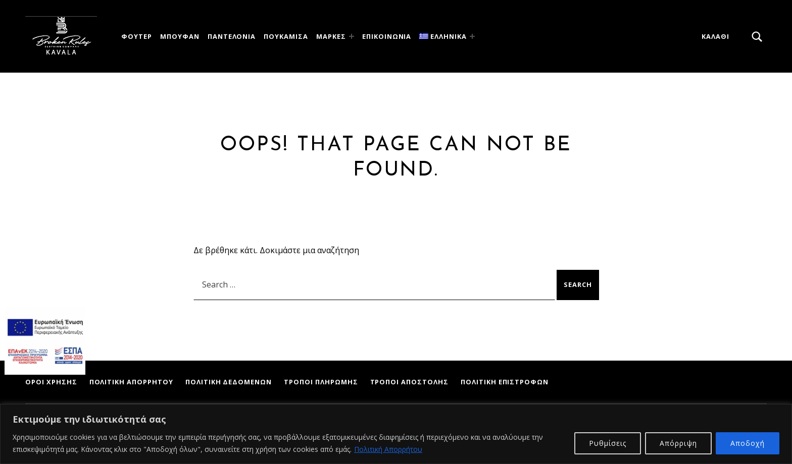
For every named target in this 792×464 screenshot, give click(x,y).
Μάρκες (331, 36)
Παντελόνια (232, 36)
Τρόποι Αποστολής (409, 381)
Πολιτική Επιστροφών (505, 381)
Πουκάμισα (286, 36)
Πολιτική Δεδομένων (228, 381)
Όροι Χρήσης (51, 381)
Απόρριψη (678, 443)
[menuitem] (444, 36)
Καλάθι (715, 36)
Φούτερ (136, 36)
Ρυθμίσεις (607, 443)
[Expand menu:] (472, 36)
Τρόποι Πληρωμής (321, 381)
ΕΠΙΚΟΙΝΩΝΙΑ (387, 36)
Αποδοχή (747, 443)
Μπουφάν (180, 36)
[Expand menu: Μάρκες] (351, 36)
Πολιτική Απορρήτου (388, 449)
